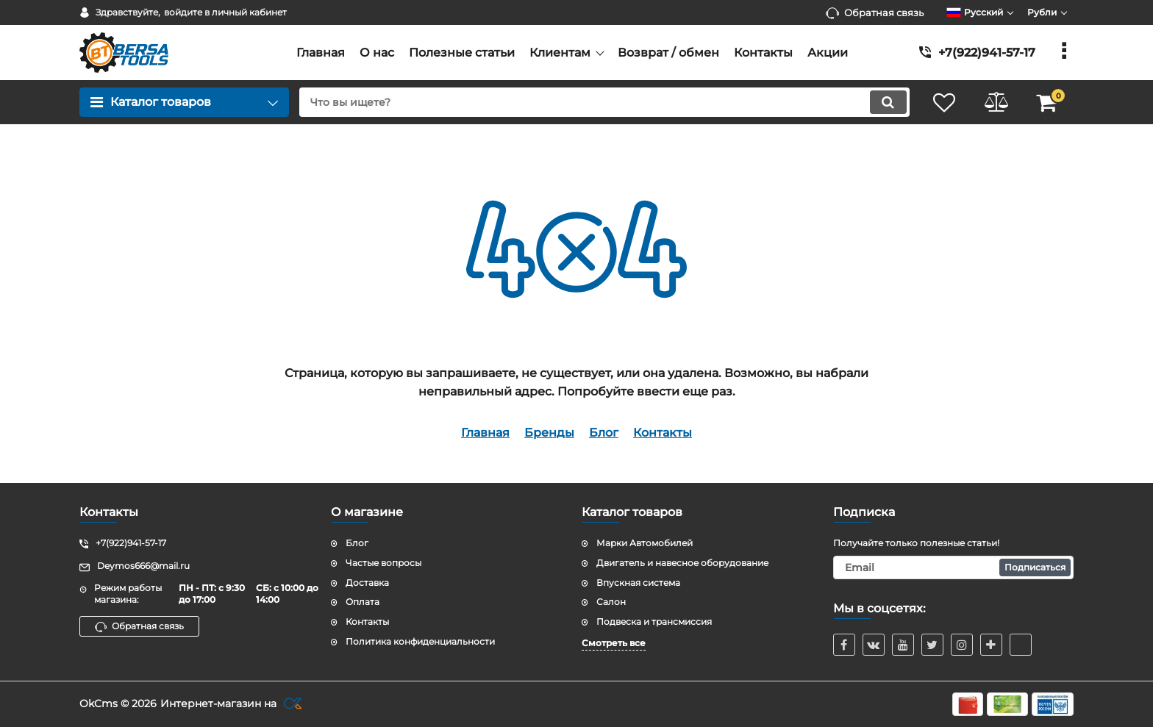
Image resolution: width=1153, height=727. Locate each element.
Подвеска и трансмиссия (654, 621)
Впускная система (638, 582)
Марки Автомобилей (644, 542)
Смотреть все (614, 642)
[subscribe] (953, 567)
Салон (611, 601)
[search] (604, 102)
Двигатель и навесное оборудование (682, 562)
